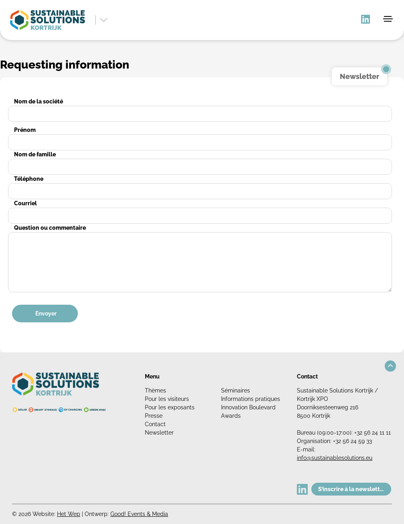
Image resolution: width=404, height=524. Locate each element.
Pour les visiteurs (167, 399)
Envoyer (46, 313)
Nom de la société (38, 101)
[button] (390, 366)
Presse (153, 416)
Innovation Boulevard (248, 407)
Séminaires (235, 390)
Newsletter (159, 432)
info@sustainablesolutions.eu (334, 458)
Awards (231, 416)
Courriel (25, 203)
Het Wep (68, 514)
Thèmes (155, 390)
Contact (155, 424)
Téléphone (28, 179)
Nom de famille (35, 154)
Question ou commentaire (50, 228)
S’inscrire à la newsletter (352, 489)
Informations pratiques (250, 399)
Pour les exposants (170, 407)
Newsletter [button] (359, 76)
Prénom (25, 130)
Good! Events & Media (139, 514)
